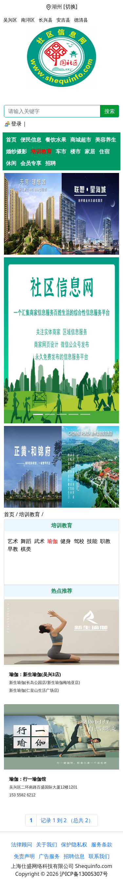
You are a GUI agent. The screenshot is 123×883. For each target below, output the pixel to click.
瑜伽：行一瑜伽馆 (27, 779)
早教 (13, 548)
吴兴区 (10, 20)
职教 (105, 541)
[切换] (70, 6)
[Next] (66, 820)
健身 (65, 541)
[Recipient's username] (52, 111)
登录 (13, 123)
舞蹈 (26, 541)
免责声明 (24, 856)
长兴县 (45, 20)
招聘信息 (74, 856)
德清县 (81, 20)
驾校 (79, 541)
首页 (9, 514)
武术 (39, 541)
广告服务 (49, 856)
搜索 (109, 111)
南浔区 (28, 20)
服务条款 (101, 844)
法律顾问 (21, 844)
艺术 (13, 541)
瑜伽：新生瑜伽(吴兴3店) (35, 674)
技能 (92, 541)
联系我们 (99, 856)
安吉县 (63, 20)
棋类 (26, 548)
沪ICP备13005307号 (84, 873)
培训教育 (29, 514)
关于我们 (46, 844)
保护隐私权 (74, 844)
